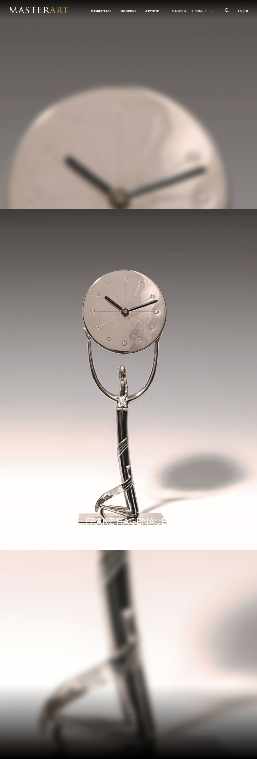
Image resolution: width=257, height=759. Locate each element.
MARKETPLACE (101, 11)
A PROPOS (152, 11)
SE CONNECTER (201, 11)
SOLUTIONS (128, 11)
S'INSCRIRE (179, 11)
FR (246, 11)
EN (240, 11)
